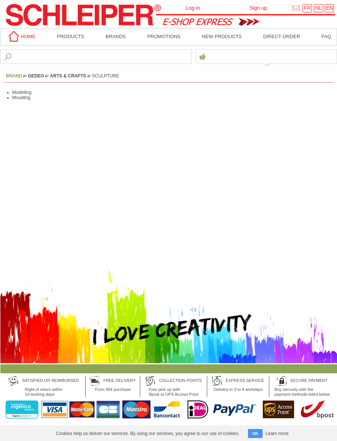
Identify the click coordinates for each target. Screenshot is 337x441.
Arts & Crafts (68, 76)
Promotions (164, 36)
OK (255, 433)
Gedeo (36, 76)
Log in (193, 8)
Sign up (258, 8)
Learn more (277, 433)
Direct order (281, 36)
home (21, 36)
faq (326, 36)
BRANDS (115, 36)
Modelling (21, 92)
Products (70, 36)
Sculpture (105, 76)
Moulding (21, 97)
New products (222, 36)
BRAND (14, 76)
